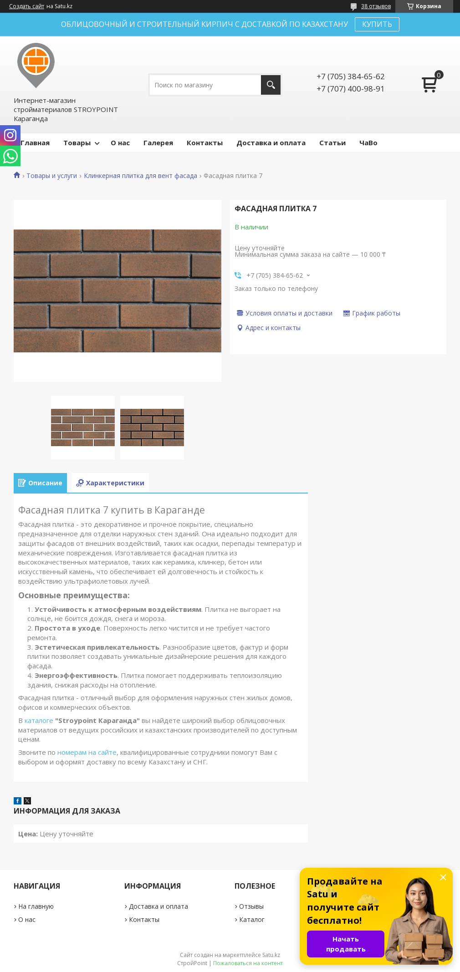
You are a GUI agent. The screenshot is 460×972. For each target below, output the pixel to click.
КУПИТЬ (377, 24)
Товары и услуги (51, 176)
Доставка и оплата (271, 142)
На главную (36, 906)
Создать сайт (26, 6)
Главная (35, 142)
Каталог (252, 919)
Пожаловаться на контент (248, 963)
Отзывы (251, 906)
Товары (77, 142)
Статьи (332, 142)
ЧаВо (368, 142)
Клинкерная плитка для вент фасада (140, 176)
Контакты (205, 142)
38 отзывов (376, 6)
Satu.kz (271, 955)
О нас (120, 142)
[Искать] (271, 85)
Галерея (158, 142)
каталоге (39, 720)
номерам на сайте (87, 752)
